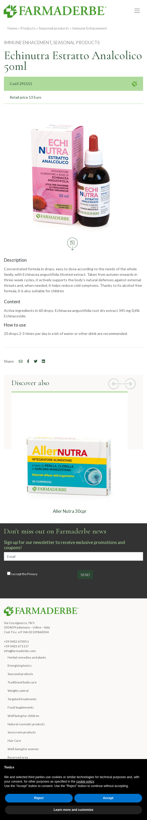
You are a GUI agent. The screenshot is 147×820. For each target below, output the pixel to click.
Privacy (32, 574)
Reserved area (18, 757)
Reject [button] (38, 798)
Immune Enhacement (89, 28)
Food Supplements (21, 707)
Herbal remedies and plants (27, 657)
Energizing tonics (20, 665)
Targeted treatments (22, 699)
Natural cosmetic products (26, 724)
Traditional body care (22, 682)
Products (28, 28)
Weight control (18, 691)
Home (12, 28)
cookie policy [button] (85, 781)
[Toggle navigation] (137, 11)
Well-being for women (23, 749)
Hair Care (14, 741)
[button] (115, 384)
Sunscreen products (22, 732)
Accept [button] (108, 798)
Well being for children (23, 716)
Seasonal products (54, 28)
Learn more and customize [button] (73, 810)
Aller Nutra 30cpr (70, 511)
